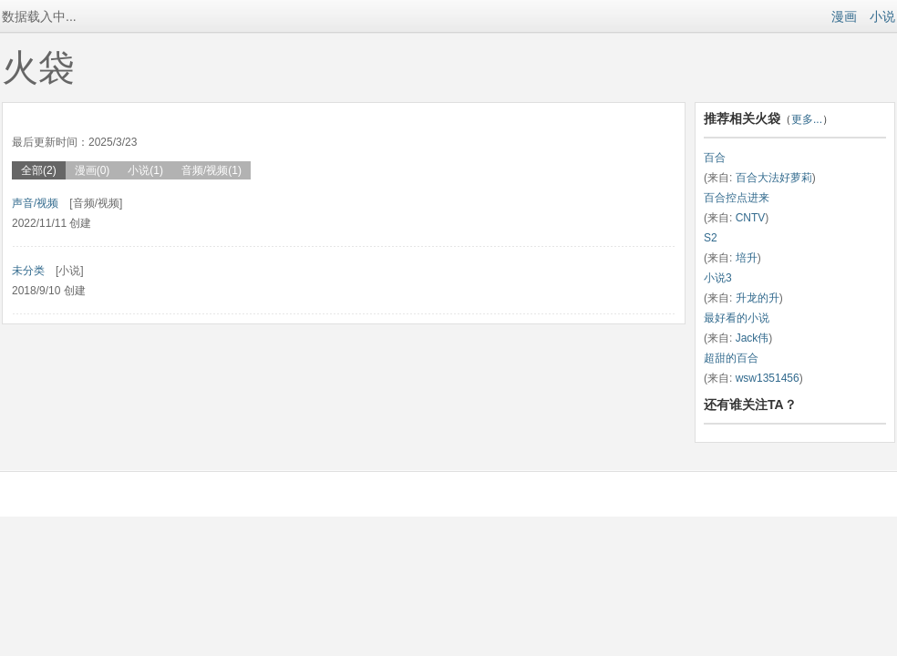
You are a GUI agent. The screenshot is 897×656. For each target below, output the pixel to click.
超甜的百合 (731, 358)
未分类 (28, 270)
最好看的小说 (736, 318)
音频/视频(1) (211, 170)
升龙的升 (757, 298)
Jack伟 (752, 338)
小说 (882, 16)
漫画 (844, 16)
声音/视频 (35, 203)
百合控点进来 (736, 197)
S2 (710, 237)
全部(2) (39, 170)
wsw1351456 (767, 378)
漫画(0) (92, 170)
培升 (747, 257)
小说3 (718, 278)
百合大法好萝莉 (774, 177)
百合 (715, 157)
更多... (806, 119)
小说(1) (145, 170)
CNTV (751, 217)
